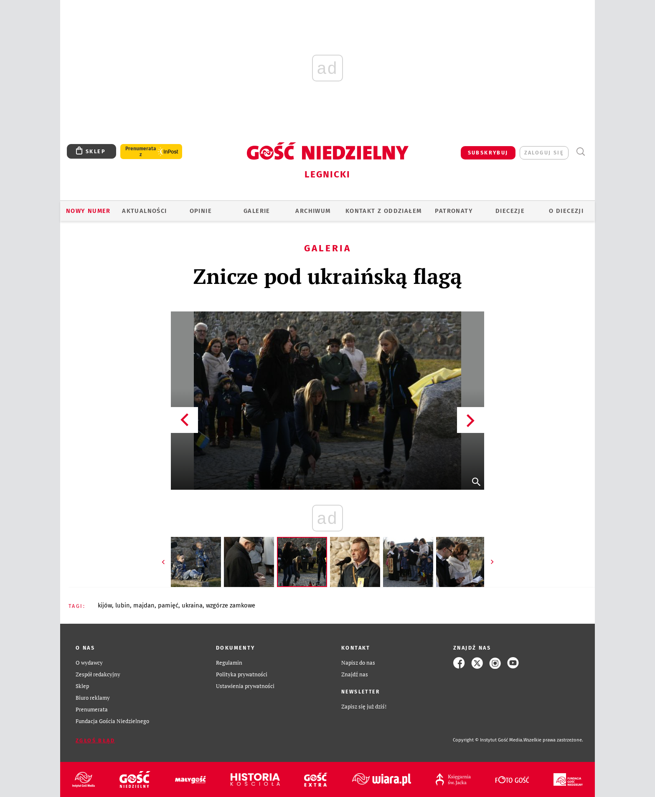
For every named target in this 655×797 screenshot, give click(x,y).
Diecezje (510, 211)
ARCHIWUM (312, 211)
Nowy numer (88, 211)
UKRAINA (192, 605)
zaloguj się (544, 152)
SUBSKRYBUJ (488, 152)
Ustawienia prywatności (245, 686)
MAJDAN (144, 605)
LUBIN (122, 605)
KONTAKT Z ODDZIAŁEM (383, 211)
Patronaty (454, 211)
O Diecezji (566, 211)
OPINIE (201, 211)
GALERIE (257, 211)
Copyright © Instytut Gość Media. (488, 740)
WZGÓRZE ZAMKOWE (230, 605)
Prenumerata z (140, 151)
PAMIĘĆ (168, 605)
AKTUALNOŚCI (144, 211)
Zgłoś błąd (95, 740)
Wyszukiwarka (580, 151)
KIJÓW (105, 605)
